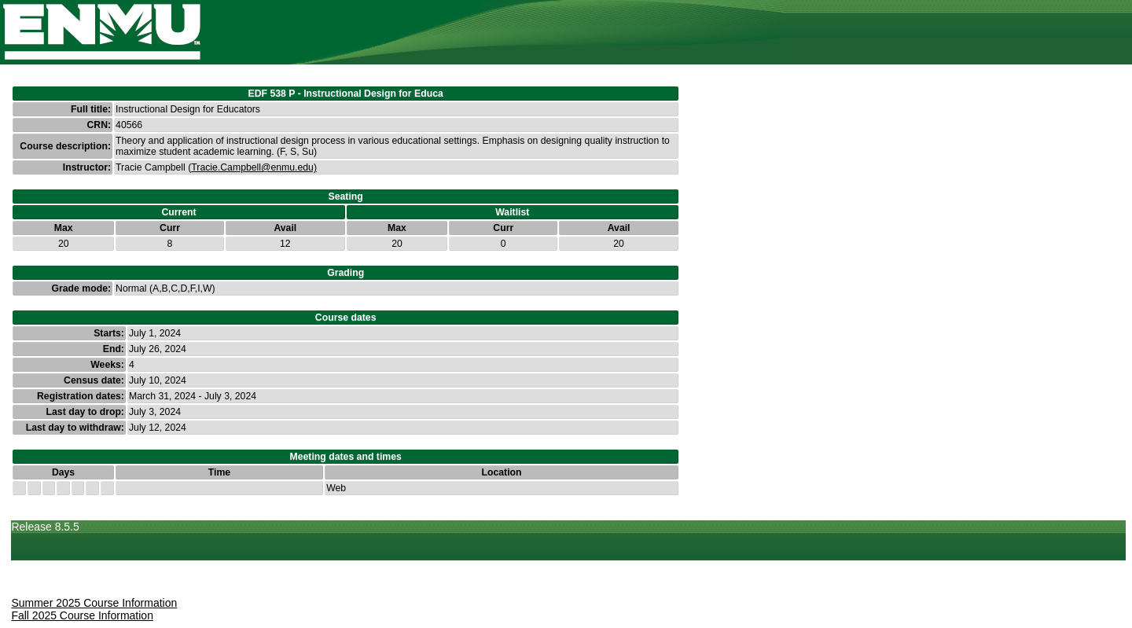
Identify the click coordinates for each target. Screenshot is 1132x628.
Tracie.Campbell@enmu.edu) (254, 167)
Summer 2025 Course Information (94, 603)
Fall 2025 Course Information (82, 615)
